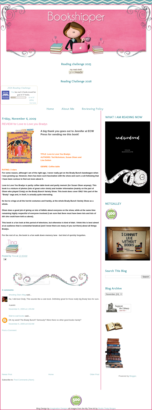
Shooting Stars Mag (17, 295)
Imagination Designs (59, 408)
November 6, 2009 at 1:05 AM (21, 309)
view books (32, 103)
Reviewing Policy (92, 109)
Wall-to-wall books (16, 316)
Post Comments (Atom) (24, 380)
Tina (12, 92)
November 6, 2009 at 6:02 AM (21, 324)
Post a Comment (9, 330)
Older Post (94, 374)
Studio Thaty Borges (107, 408)
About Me (67, 109)
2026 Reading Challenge (19, 88)
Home (50, 109)
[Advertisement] (24, 352)
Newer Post (7, 374)
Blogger (132, 376)
